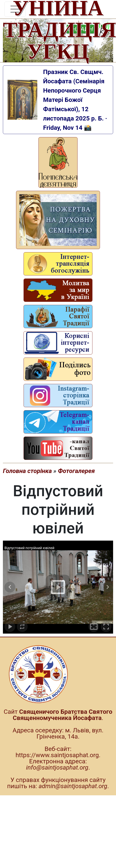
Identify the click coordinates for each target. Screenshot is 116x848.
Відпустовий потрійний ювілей (29, 548)
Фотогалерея (76, 471)
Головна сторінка (27, 471)
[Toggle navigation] (15, 9)
